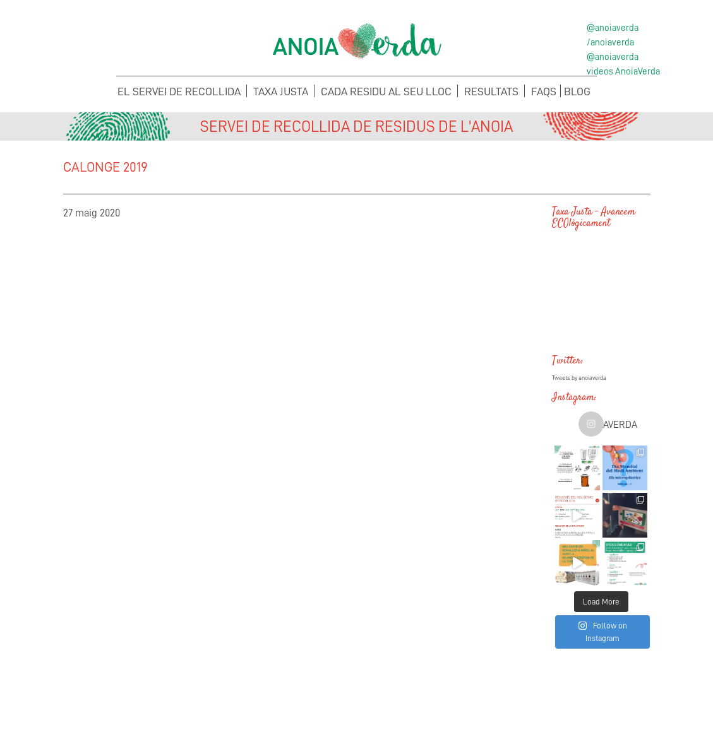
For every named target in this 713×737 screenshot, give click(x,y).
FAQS (543, 91)
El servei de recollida (179, 91)
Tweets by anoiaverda (579, 378)
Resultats (491, 91)
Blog (577, 91)
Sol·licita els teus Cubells (583, 696)
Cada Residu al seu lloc (386, 91)
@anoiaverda (612, 28)
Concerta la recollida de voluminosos (129, 696)
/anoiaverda (610, 42)
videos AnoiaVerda (623, 71)
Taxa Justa (280, 91)
